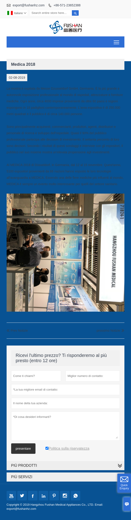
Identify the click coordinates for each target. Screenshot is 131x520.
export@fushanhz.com (29, 5)
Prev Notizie (17, 330)
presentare (23, 448)
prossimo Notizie (108, 330)
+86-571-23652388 (67, 5)
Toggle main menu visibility (117, 41)
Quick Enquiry (124, 487)
